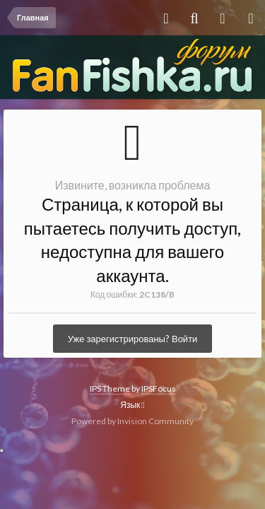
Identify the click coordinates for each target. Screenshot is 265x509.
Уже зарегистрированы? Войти (133, 338)
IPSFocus (158, 388)
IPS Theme (110, 388)
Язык (132, 404)
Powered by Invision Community (132, 421)
